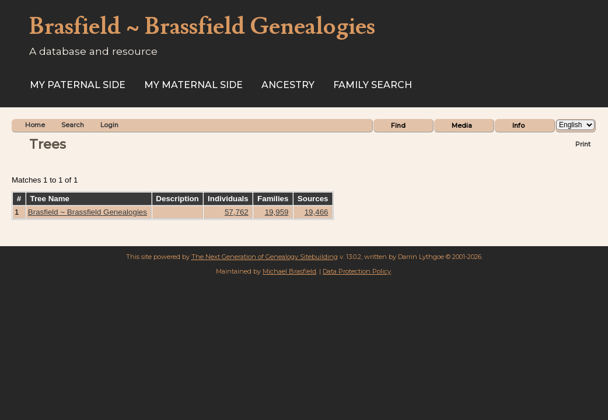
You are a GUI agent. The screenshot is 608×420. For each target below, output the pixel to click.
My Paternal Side (77, 84)
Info (518, 125)
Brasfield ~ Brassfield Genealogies (87, 212)
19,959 (277, 212)
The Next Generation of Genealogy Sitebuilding (264, 257)
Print (582, 144)
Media (462, 125)
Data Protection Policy (357, 271)
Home (35, 125)
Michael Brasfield (289, 271)
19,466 (317, 212)
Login (109, 125)
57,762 (237, 212)
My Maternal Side (193, 84)
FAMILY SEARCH (372, 84)
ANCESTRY (288, 84)
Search (72, 125)
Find (398, 125)
